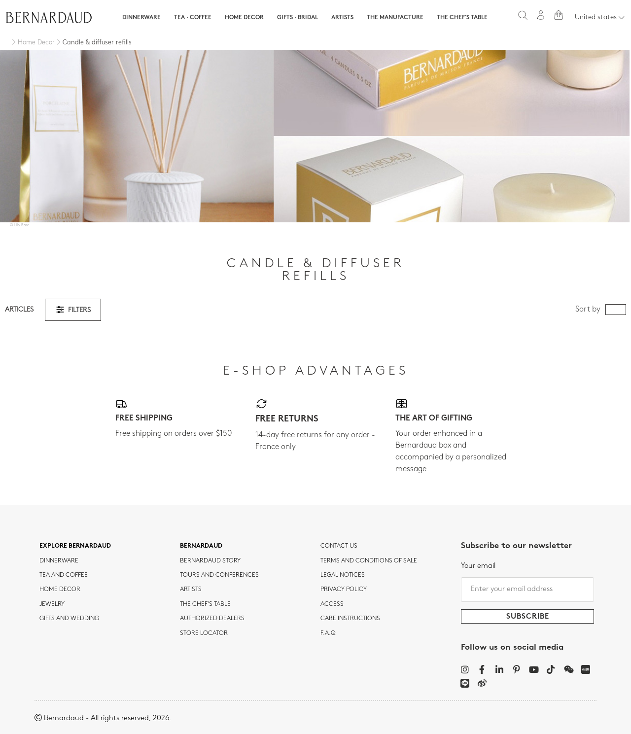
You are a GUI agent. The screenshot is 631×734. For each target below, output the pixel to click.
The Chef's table (462, 18)
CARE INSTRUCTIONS (350, 619)
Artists (342, 18)
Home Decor (244, 18)
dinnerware (58, 561)
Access (332, 604)
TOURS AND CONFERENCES (219, 575)
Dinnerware (141, 18)
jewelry (52, 604)
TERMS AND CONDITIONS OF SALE (368, 561)
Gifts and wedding (69, 619)
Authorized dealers (212, 619)
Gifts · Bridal (297, 18)
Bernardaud (201, 546)
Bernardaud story (210, 561)
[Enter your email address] (527, 589)
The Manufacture (395, 18)
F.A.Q (328, 633)
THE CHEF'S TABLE (205, 604)
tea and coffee (63, 575)
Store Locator (204, 633)
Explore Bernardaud (75, 546)
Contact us (338, 546)
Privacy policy (343, 590)
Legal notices (342, 575)
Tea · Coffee (192, 18)
